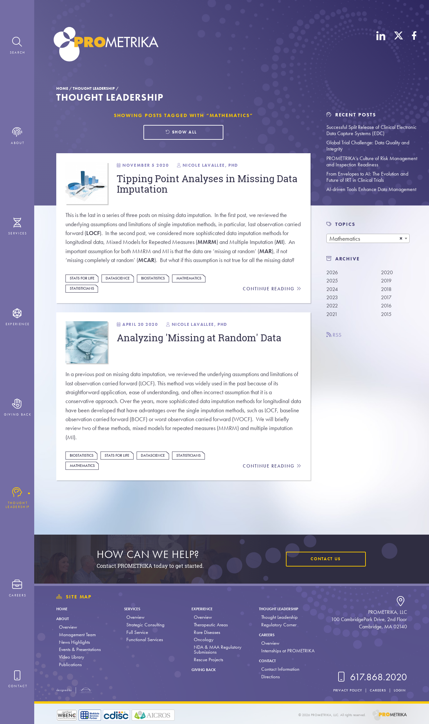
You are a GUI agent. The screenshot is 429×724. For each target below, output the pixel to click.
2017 (387, 299)
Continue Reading (271, 306)
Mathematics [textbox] (344, 238)
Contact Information (278, 669)
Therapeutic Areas (209, 625)
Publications (70, 664)
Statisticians (84, 306)
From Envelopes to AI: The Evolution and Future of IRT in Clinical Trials (367, 176)
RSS (334, 338)
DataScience (123, 295)
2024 (332, 290)
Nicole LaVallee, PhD (203, 343)
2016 (387, 308)
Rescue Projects (206, 660)
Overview (68, 627)
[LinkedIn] (381, 45)
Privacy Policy (344, 690)
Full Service (136, 632)
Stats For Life (84, 295)
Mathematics (201, 295)
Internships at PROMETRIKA (285, 651)
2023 (332, 299)
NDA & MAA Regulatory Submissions (216, 649)
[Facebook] (414, 45)
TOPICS (345, 224)
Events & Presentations (80, 649)
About (64, 618)
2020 (387, 272)
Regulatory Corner (276, 625)
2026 (332, 272)
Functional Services (143, 639)
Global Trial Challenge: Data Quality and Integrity (367, 145)
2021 (332, 316)
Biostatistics (162, 295)
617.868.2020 (371, 677)
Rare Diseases (205, 632)
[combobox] (368, 238)
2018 (387, 290)
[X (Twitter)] (398, 45)
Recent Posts (351, 114)
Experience (203, 609)
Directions (268, 677)
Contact (267, 661)
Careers (266, 635)
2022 (332, 308)
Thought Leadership (94, 88)
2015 (387, 316)
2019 (387, 281)
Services (133, 609)
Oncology (202, 639)
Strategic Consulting (144, 625)
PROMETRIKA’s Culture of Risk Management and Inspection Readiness (371, 161)
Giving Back (205, 669)
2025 (332, 281)
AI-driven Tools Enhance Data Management (371, 189)
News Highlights (74, 642)
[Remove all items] (401, 238)
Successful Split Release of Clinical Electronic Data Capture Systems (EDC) (371, 130)
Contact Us (324, 559)
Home (62, 88)
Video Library (71, 657)
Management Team (77, 635)
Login (398, 690)
